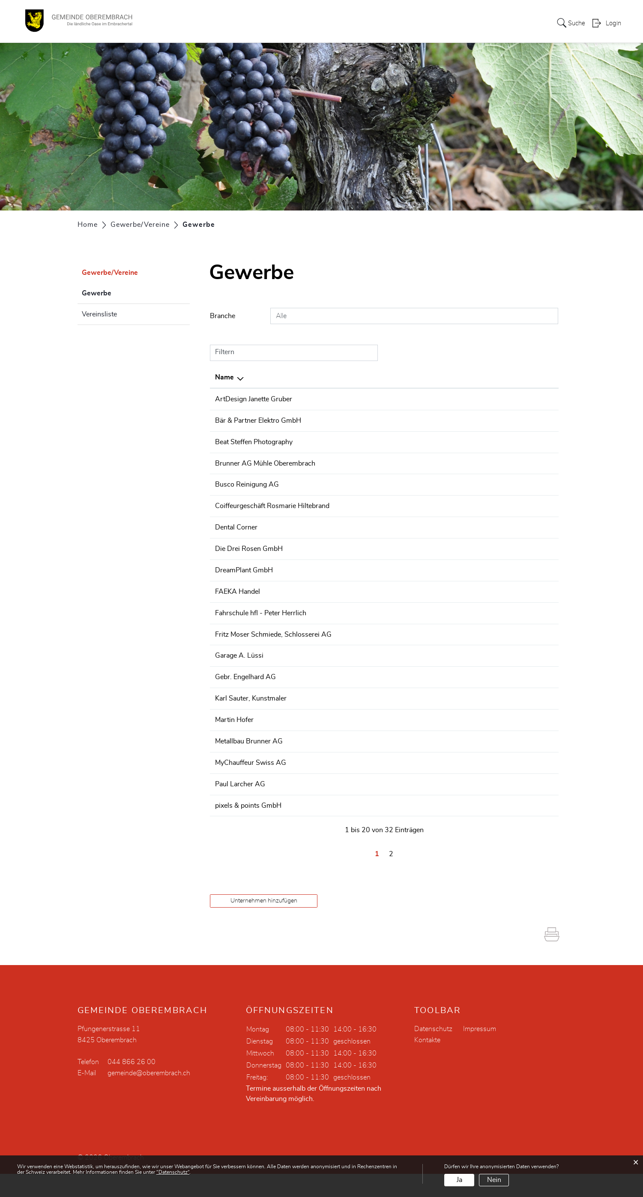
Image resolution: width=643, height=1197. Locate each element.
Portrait (253, 23)
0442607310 (345, 587)
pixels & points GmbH (248, 829)
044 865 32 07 (348, 745)
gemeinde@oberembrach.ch (149, 1096)
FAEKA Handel (237, 608)
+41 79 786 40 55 (353, 629)
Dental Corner (236, 545)
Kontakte (427, 1063)
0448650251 (345, 566)
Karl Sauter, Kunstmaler (251, 724)
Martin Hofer (234, 745)
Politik (285, 23)
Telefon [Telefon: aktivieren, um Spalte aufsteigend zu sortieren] (335, 377)
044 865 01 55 (348, 462)
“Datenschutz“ (172, 1172)
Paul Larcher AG (240, 808)
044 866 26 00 (132, 1085)
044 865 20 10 (348, 682)
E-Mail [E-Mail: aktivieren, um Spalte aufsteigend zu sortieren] (462, 377)
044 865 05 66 (348, 766)
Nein (494, 1179)
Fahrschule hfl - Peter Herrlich (260, 629)
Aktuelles (508, 23)
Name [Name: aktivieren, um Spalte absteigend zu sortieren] (224, 377)
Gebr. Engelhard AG (245, 703)
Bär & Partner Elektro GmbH (258, 420)
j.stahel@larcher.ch (481, 808)
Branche (222, 316)
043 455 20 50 (348, 808)
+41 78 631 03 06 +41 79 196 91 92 (383, 787)
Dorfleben (367, 23)
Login (613, 24)
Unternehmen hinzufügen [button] (263, 924)
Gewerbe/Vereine (422, 23)
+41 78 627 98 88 (353, 399)
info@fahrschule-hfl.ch (487, 629)
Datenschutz (433, 1052)
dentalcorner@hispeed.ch (490, 545)
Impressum (479, 1052)
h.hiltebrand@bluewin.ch (490, 514)
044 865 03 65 (348, 650)
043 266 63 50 (348, 493)
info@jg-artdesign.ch (484, 399)
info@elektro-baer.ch (484, 420)
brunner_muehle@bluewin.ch (496, 462)
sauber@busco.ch (479, 493)
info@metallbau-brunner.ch (494, 766)
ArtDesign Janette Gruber (253, 399)
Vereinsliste (99, 314)
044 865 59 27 (348, 703)
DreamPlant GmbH (244, 587)
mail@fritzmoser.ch (482, 650)
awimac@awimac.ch (483, 608)
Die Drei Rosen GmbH (249, 566)
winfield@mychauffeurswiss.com (502, 787)
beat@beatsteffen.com (486, 441)
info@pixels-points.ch (485, 829)
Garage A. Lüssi (239, 682)
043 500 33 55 (348, 829)
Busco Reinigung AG (247, 493)
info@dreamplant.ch (483, 587)
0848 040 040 (347, 608)
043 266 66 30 (348, 545)
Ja (459, 1179)
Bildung (472, 23)
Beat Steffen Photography (254, 441)
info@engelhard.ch (480, 703)
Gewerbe (118, 292)
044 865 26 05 (348, 514)
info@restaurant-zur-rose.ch (495, 566)
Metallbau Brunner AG (249, 766)
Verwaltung (323, 23)
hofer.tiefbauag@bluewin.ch (494, 745)
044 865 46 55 (348, 724)
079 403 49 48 (348, 441)
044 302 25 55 (348, 420)
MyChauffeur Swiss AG (250, 787)
